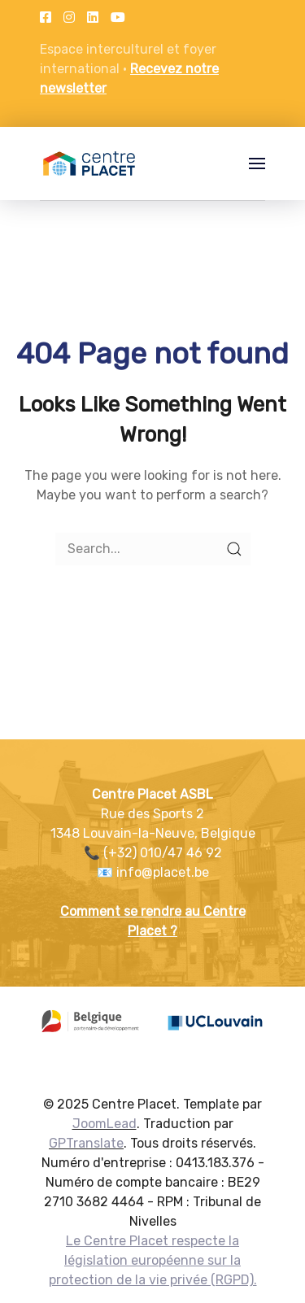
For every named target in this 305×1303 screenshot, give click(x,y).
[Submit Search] (234, 549)
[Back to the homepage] (89, 163)
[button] (257, 163)
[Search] (153, 549)
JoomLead (104, 1123)
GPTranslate (86, 1143)
